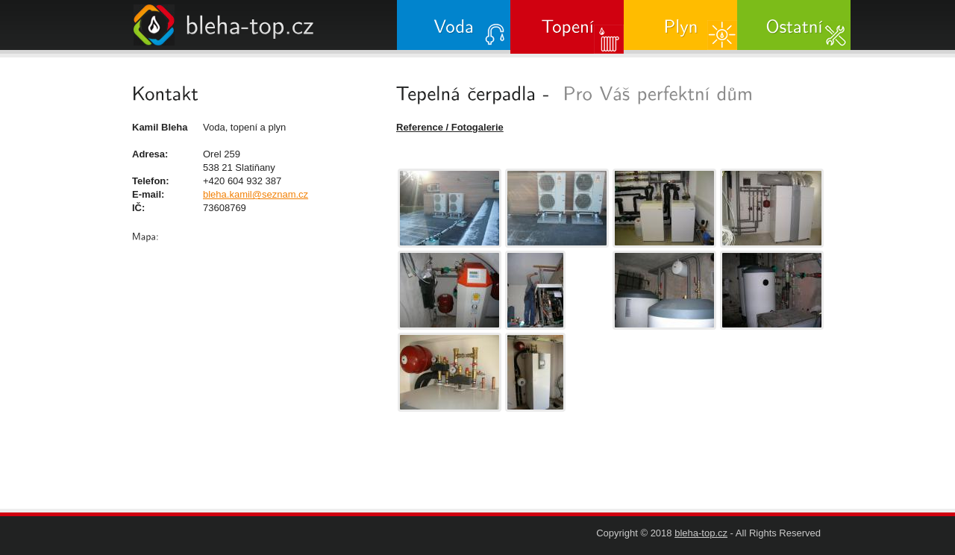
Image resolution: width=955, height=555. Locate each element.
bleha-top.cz (700, 533)
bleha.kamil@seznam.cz (255, 194)
